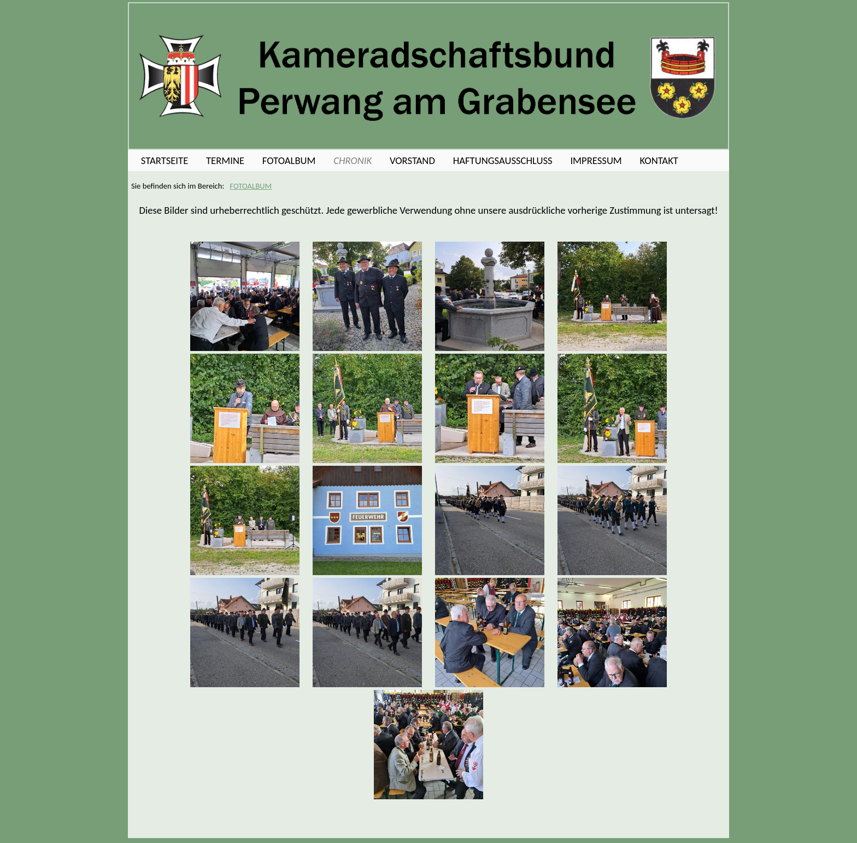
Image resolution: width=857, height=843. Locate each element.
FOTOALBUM (251, 186)
